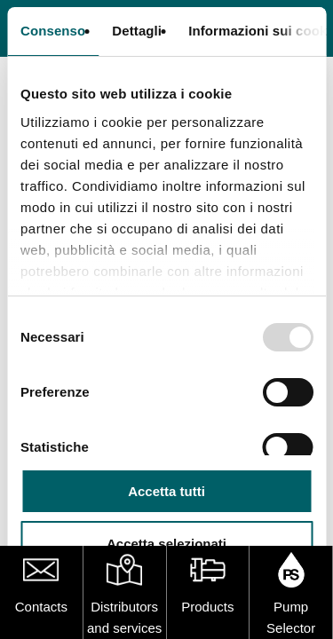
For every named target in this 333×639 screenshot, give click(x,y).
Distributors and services (124, 617)
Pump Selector (290, 617)
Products (207, 606)
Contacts (41, 606)
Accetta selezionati (166, 543)
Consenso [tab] (52, 30)
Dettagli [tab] (137, 30)
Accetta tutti (166, 491)
